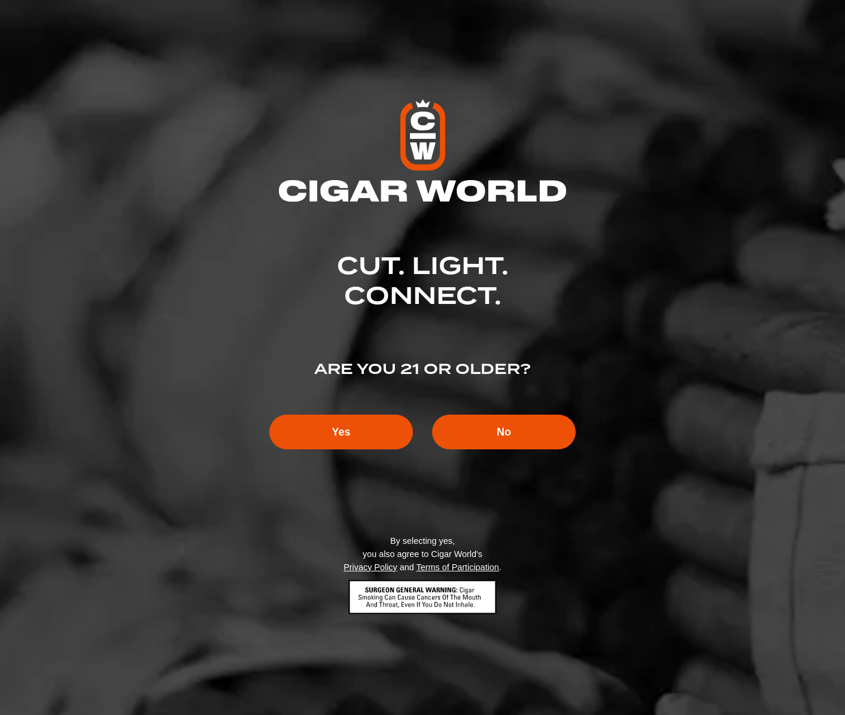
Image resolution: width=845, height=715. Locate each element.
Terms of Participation (457, 567)
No (504, 432)
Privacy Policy (370, 567)
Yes (341, 432)
